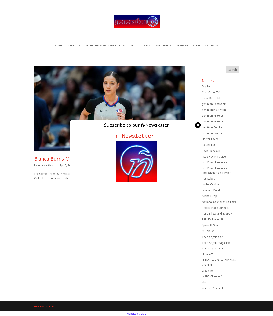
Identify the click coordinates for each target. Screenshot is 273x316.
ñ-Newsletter (137, 136)
